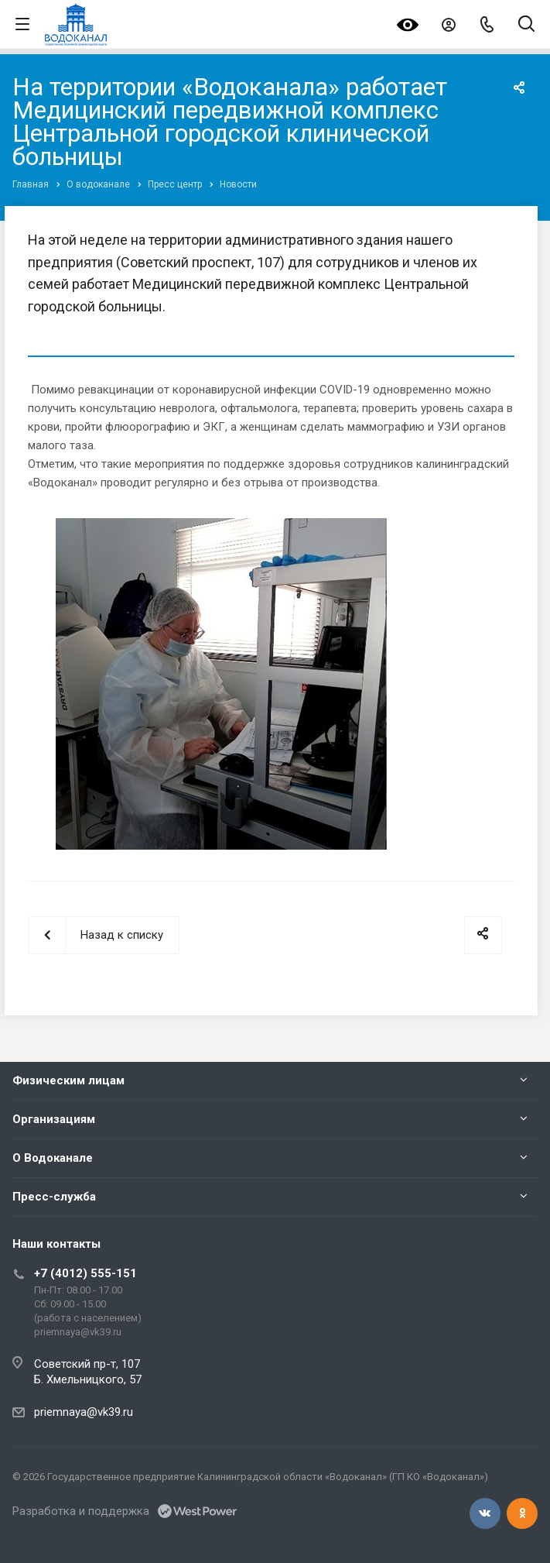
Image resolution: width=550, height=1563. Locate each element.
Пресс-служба (54, 1197)
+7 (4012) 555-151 (85, 1273)
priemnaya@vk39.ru (83, 1412)
